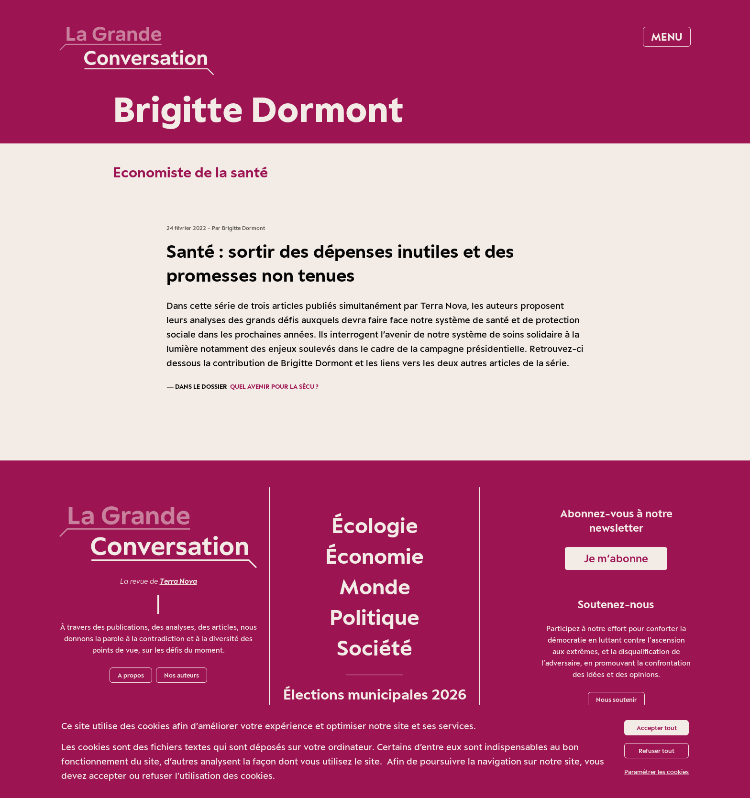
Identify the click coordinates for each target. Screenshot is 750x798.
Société (374, 647)
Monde (374, 586)
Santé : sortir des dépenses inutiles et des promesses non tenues (340, 262)
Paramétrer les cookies (656, 772)
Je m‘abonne (616, 558)
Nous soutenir (616, 699)
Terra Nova (178, 581)
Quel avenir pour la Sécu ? (274, 386)
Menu (667, 36)
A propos (131, 675)
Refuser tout (656, 750)
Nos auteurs (181, 675)
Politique (374, 617)
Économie (374, 555)
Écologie (374, 525)
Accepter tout (657, 728)
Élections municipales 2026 (374, 694)
